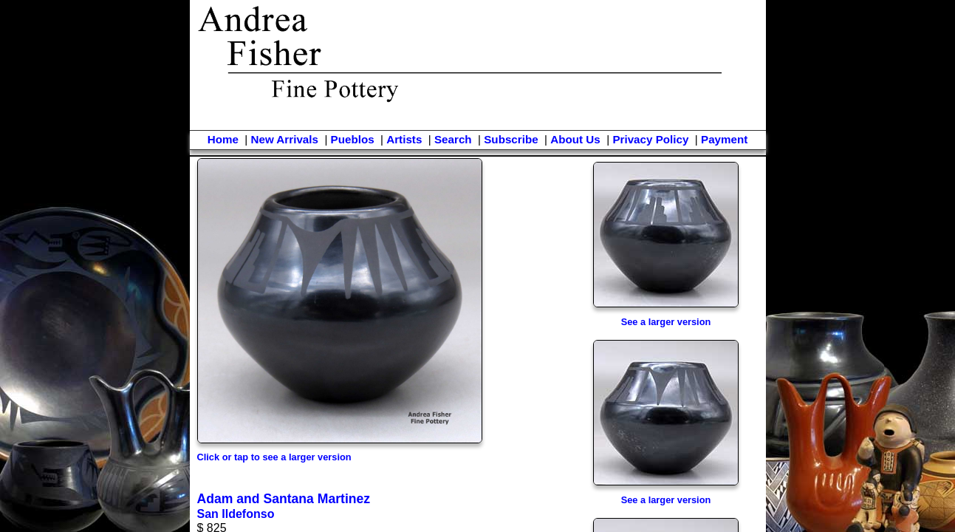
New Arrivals (284, 139)
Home (223, 139)
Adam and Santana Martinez (284, 498)
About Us (575, 139)
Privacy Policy (650, 139)
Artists (404, 139)
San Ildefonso (236, 514)
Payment (724, 139)
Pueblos (352, 139)
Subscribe (511, 139)
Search (453, 139)
